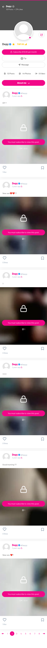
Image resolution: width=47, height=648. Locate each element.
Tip (23, 58)
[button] (42, 35)
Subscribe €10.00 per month (23, 52)
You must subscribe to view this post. (23, 142)
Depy (15, 92)
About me (23, 83)
